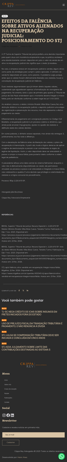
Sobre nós (7, 384)
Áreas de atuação (10, 389)
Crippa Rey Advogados (10, 46)
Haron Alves (22, 457)
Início (6, 380)
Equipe (6, 393)
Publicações (8, 398)
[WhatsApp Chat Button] (61, 456)
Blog (5, 16)
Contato (6, 402)
